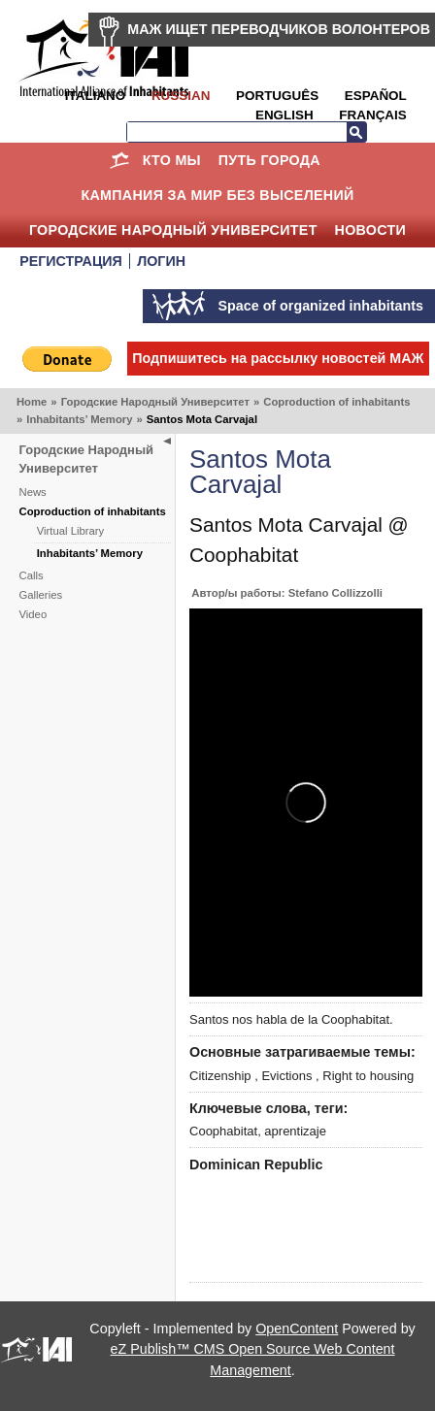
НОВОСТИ (371, 230)
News (33, 492)
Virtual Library (71, 531)
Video (33, 614)
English (284, 115)
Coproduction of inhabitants (336, 402)
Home (120, 160)
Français (372, 115)
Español (376, 95)
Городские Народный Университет (173, 230)
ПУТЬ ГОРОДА (269, 160)
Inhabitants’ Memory (79, 419)
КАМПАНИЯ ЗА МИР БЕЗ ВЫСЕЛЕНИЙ (217, 195)
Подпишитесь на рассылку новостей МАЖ (277, 358)
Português (277, 95)
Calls (31, 575)
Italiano (95, 95)
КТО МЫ (172, 160)
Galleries (41, 595)
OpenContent (296, 1328)
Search (356, 132)
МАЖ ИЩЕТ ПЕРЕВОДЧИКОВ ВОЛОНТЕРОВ (278, 29)
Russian (180, 95)
